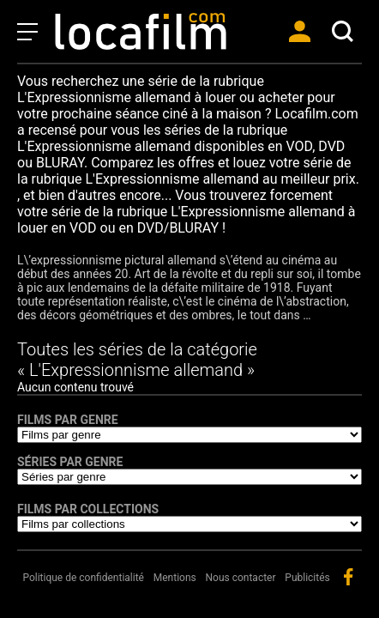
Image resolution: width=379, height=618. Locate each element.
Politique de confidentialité (83, 578)
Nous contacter (241, 578)
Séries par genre (70, 462)
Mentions (174, 578)
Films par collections (88, 509)
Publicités (307, 578)
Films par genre (67, 420)
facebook (348, 576)
